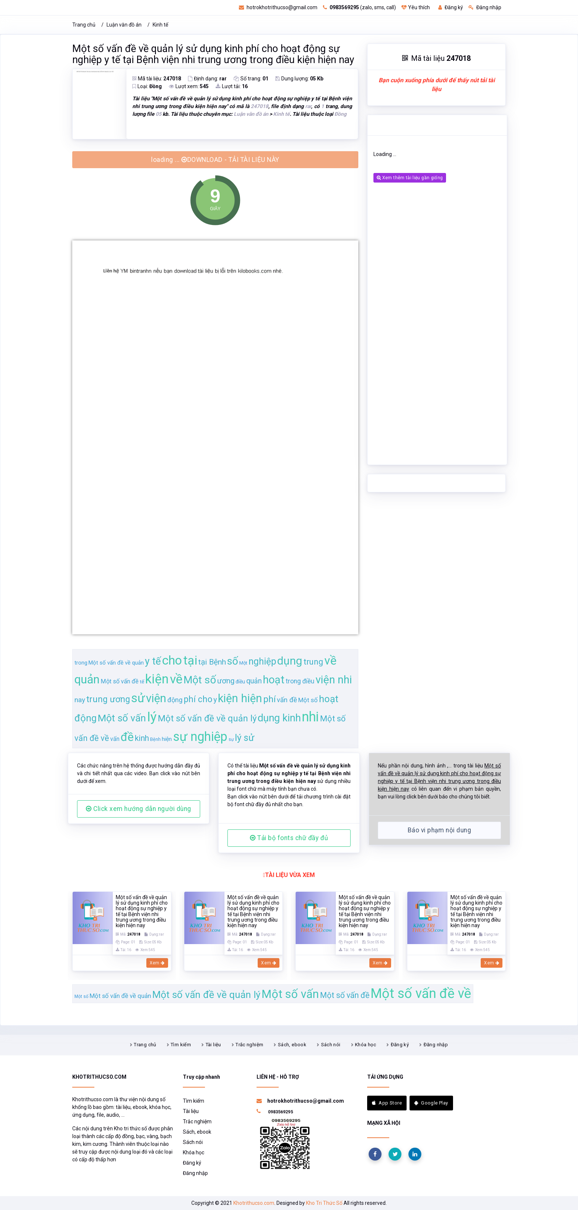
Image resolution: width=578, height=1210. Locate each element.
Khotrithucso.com (253, 1203)
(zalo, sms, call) (359, 7)
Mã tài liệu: (156, 79)
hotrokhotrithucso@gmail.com (278, 7)
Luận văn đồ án (124, 25)
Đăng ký (450, 7)
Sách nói (331, 1044)
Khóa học (365, 1044)
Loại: (147, 86)
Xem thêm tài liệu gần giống (410, 177)
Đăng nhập (485, 7)
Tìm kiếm (181, 1044)
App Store (387, 1103)
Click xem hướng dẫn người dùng (138, 808)
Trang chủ (83, 25)
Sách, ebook (292, 1044)
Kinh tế (160, 25)
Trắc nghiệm (249, 1044)
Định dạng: (207, 79)
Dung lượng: (299, 79)
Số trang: (251, 79)
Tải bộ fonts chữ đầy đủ (289, 838)
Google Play (431, 1103)
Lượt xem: (189, 86)
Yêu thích (415, 7)
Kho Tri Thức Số (324, 1203)
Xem (157, 962)
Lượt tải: (232, 86)
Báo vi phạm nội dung (439, 830)
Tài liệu (213, 1044)
